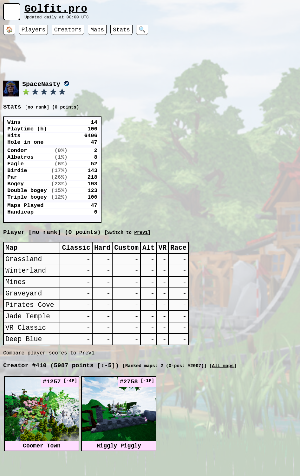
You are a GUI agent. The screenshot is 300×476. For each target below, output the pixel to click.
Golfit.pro (55, 10)
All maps (222, 390)
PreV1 (205, 240)
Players (34, 33)
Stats (121, 33)
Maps (97, 33)
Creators (68, 33)
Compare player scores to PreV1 (49, 376)
